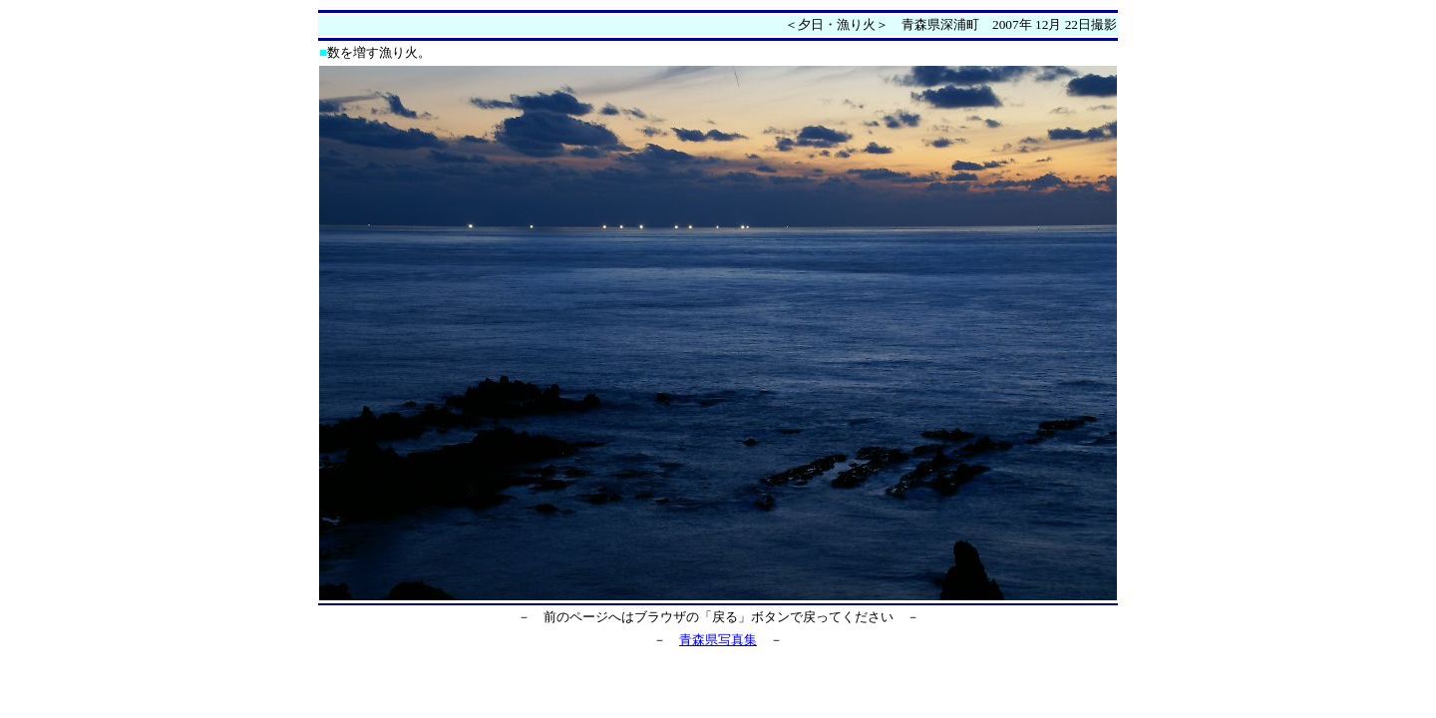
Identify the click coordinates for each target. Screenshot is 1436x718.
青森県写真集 (718, 639)
